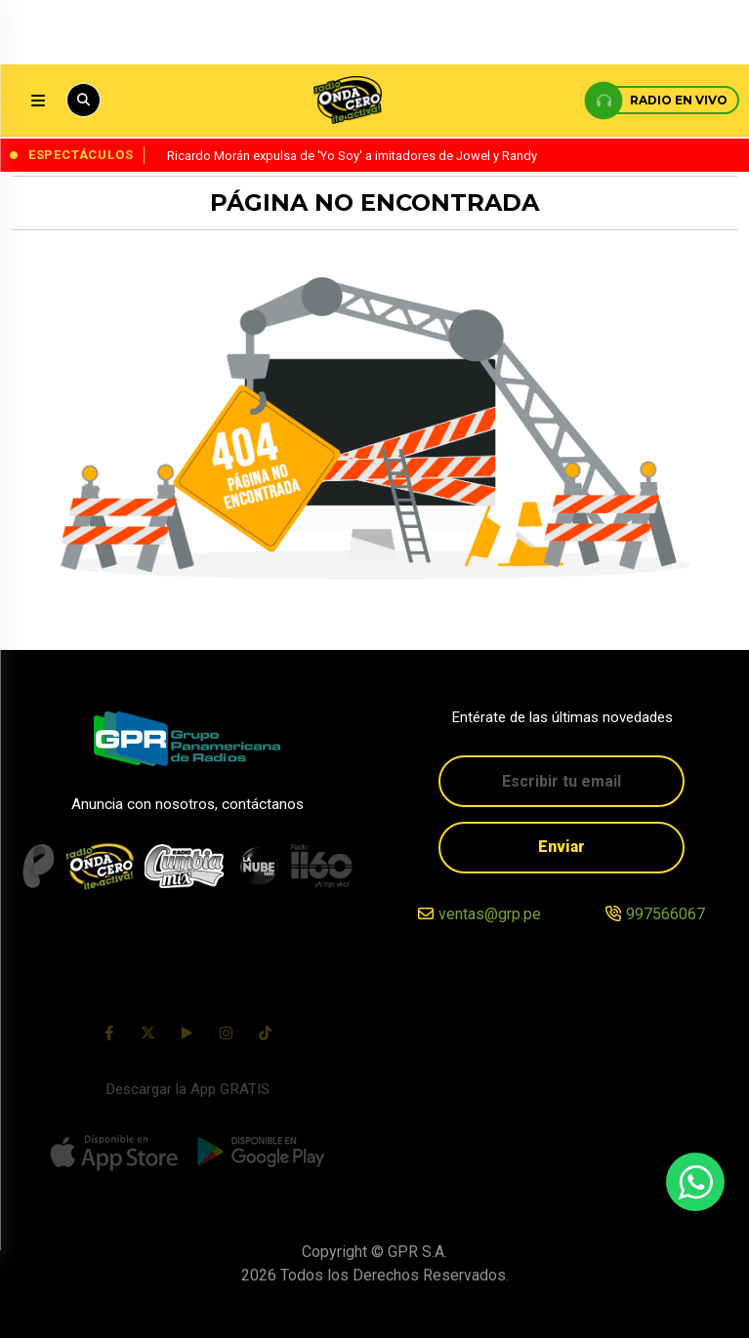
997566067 (665, 914)
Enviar (561, 846)
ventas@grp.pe (489, 914)
